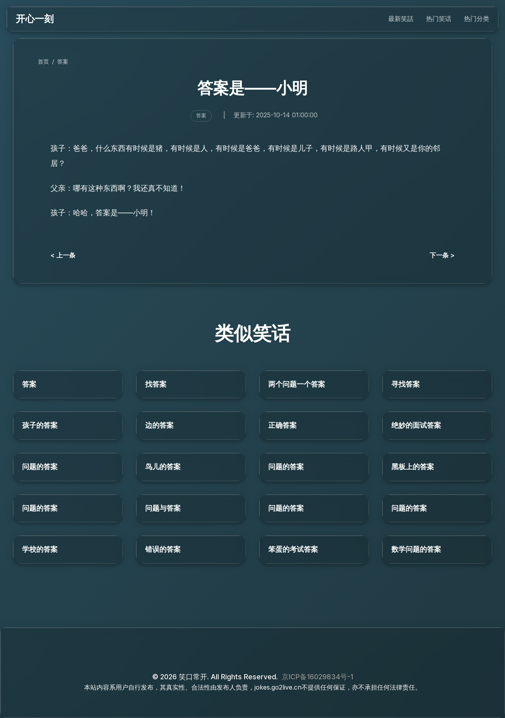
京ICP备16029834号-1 (317, 677)
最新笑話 (400, 19)
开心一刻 (35, 18)
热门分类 (476, 19)
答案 (62, 61)
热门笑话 (438, 19)
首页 (43, 61)
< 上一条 (62, 255)
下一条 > (442, 255)
